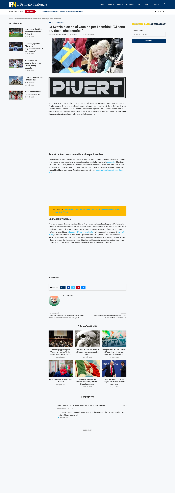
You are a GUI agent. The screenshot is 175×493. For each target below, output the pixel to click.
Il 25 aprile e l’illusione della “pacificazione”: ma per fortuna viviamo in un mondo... (87, 382)
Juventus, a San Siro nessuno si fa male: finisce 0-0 (33, 31)
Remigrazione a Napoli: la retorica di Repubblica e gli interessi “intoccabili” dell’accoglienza (114, 352)
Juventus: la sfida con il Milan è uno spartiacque (34, 79)
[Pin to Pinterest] (78, 287)
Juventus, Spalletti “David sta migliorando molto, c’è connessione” (34, 47)
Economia (129, 4)
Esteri (139, 4)
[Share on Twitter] (73, 287)
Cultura (154, 4)
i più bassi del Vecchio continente (80, 232)
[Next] (40, 11)
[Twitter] (158, 12)
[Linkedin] (164, 12)
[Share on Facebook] (68, 287)
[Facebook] (155, 12)
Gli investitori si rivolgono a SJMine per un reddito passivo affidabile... (62, 11)
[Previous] (38, 11)
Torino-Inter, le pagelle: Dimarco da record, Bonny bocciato (33, 64)
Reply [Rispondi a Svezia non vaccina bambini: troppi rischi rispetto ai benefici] (124, 406)
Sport (147, 4)
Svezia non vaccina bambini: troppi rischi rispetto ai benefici (81, 405)
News (102, 4)
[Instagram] (161, 12)
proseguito (111, 162)
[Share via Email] (83, 287)
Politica (120, 4)
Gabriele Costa (61, 34)
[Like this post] (63, 287)
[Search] (164, 4)
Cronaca (111, 4)
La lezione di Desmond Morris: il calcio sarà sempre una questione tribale (87, 352)
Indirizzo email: (149, 33)
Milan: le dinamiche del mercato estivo (33, 93)
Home (11, 18)
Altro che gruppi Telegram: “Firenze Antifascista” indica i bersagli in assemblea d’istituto (61, 352)
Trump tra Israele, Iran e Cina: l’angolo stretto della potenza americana (114, 382)
